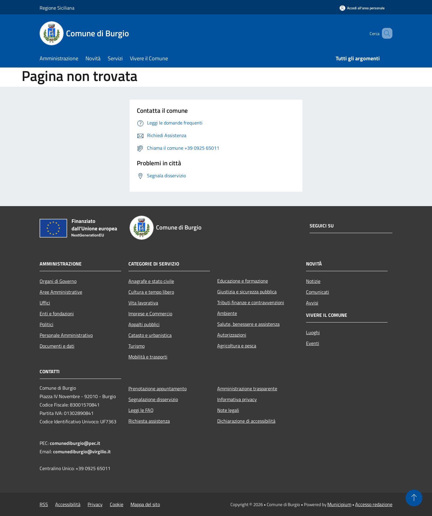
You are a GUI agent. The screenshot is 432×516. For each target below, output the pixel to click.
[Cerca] (385, 33)
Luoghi (313, 332)
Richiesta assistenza (149, 420)
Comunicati (317, 292)
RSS (44, 504)
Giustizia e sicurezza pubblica (247, 291)
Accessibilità (67, 504)
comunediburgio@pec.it (75, 443)
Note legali (228, 410)
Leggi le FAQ (141, 410)
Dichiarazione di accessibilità (246, 420)
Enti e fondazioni (57, 313)
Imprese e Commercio (150, 313)
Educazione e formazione (242, 280)
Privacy (95, 504)
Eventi (312, 343)
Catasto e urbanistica (150, 335)
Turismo (136, 346)
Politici (46, 324)
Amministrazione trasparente (247, 388)
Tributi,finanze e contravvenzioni (250, 302)
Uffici (45, 302)
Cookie (116, 504)
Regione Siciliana (57, 7)
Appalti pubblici (144, 324)
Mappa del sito (145, 504)
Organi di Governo (58, 281)
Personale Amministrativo (66, 335)
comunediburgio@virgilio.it (82, 451)
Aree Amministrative (61, 292)
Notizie (313, 281)
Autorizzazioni (231, 334)
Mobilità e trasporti (147, 356)
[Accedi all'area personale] (362, 8)
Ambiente (227, 313)
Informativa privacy (237, 399)
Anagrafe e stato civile (151, 281)
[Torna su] (414, 498)
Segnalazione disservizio (153, 399)
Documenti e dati (57, 346)
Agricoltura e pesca (236, 345)
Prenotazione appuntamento (157, 388)
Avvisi (312, 302)
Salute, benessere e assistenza (248, 324)
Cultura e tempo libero (151, 292)
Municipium (339, 504)
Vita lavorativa (143, 302)
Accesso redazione (373, 504)
